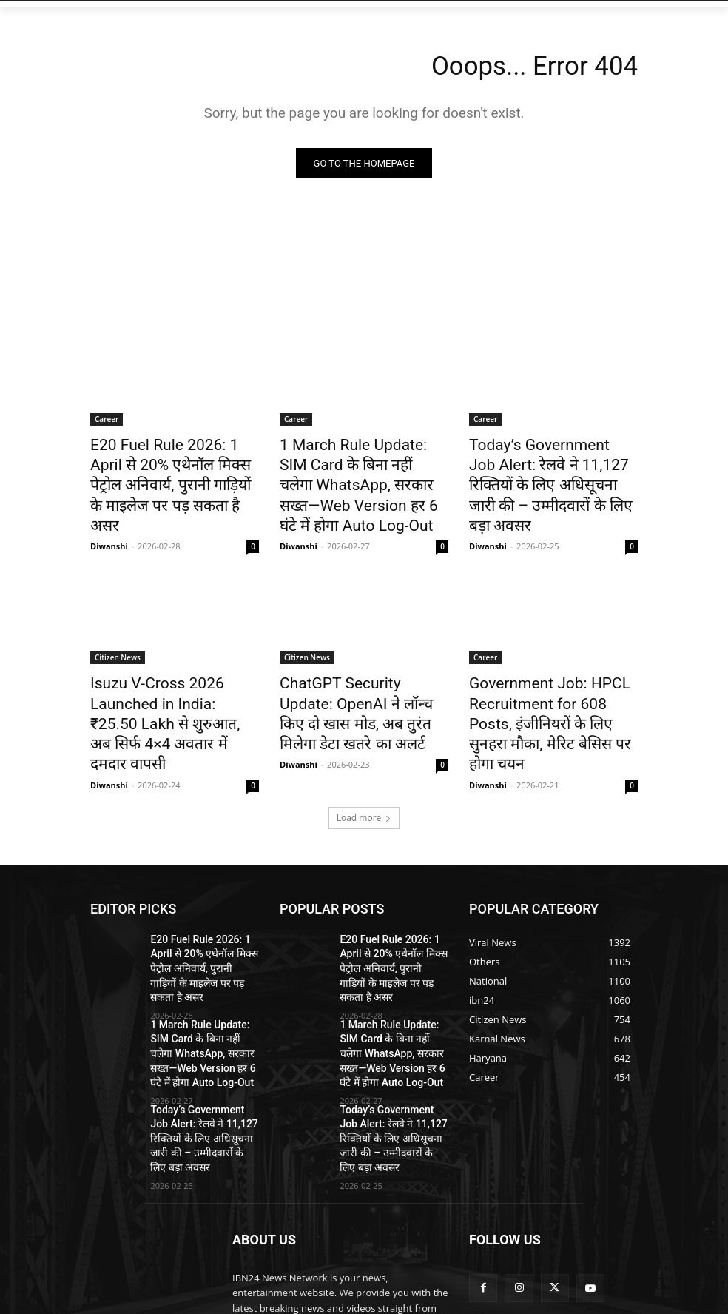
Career (106, 422)
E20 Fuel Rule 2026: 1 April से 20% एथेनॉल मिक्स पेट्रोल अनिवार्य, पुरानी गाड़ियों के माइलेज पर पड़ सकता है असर (170, 471)
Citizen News (118, 642)
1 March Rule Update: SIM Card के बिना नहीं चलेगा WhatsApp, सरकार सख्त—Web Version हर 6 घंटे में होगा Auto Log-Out (357, 479)
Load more (364, 766)
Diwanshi (109, 514)
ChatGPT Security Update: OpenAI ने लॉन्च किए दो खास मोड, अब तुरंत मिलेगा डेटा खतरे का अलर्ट (361, 682)
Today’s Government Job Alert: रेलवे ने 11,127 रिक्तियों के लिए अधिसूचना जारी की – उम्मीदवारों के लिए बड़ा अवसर (552, 471)
